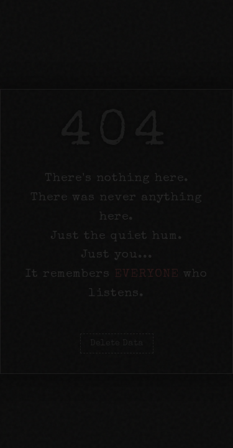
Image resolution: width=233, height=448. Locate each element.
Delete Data (117, 343)
